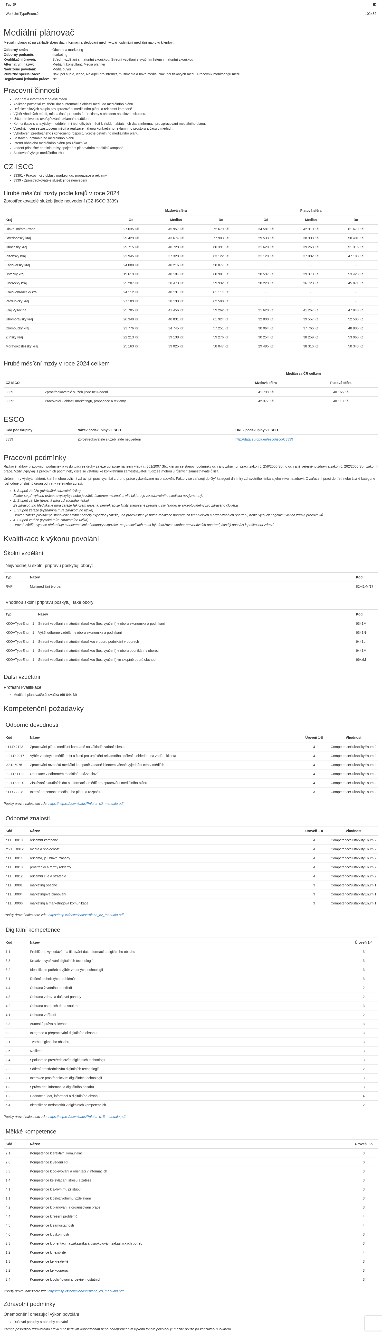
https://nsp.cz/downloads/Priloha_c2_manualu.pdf (86, 804)
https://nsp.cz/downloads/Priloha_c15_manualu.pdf (86, 1117)
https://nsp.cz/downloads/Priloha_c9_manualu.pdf (86, 1291)
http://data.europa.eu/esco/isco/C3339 (264, 439)
